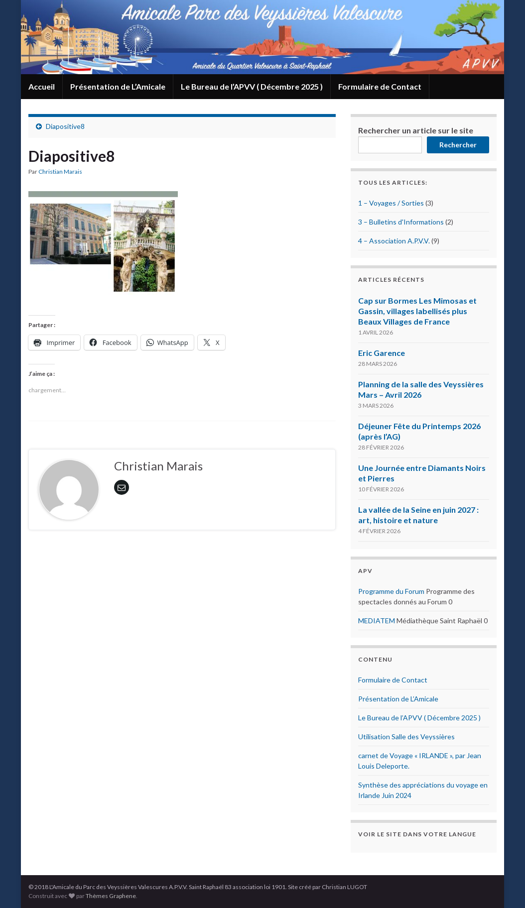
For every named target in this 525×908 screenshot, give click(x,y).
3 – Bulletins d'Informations (401, 222)
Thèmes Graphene (111, 896)
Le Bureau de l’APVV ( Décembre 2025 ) (252, 86)
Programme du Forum (391, 591)
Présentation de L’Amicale (117, 86)
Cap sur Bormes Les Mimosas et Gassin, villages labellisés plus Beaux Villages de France (417, 311)
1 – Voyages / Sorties (391, 203)
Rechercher (458, 144)
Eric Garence (381, 352)
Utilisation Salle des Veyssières (406, 736)
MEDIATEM (376, 620)
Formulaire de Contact (379, 86)
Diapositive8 (65, 126)
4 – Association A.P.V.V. (394, 240)
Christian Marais (60, 171)
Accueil (41, 86)
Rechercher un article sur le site (415, 130)
